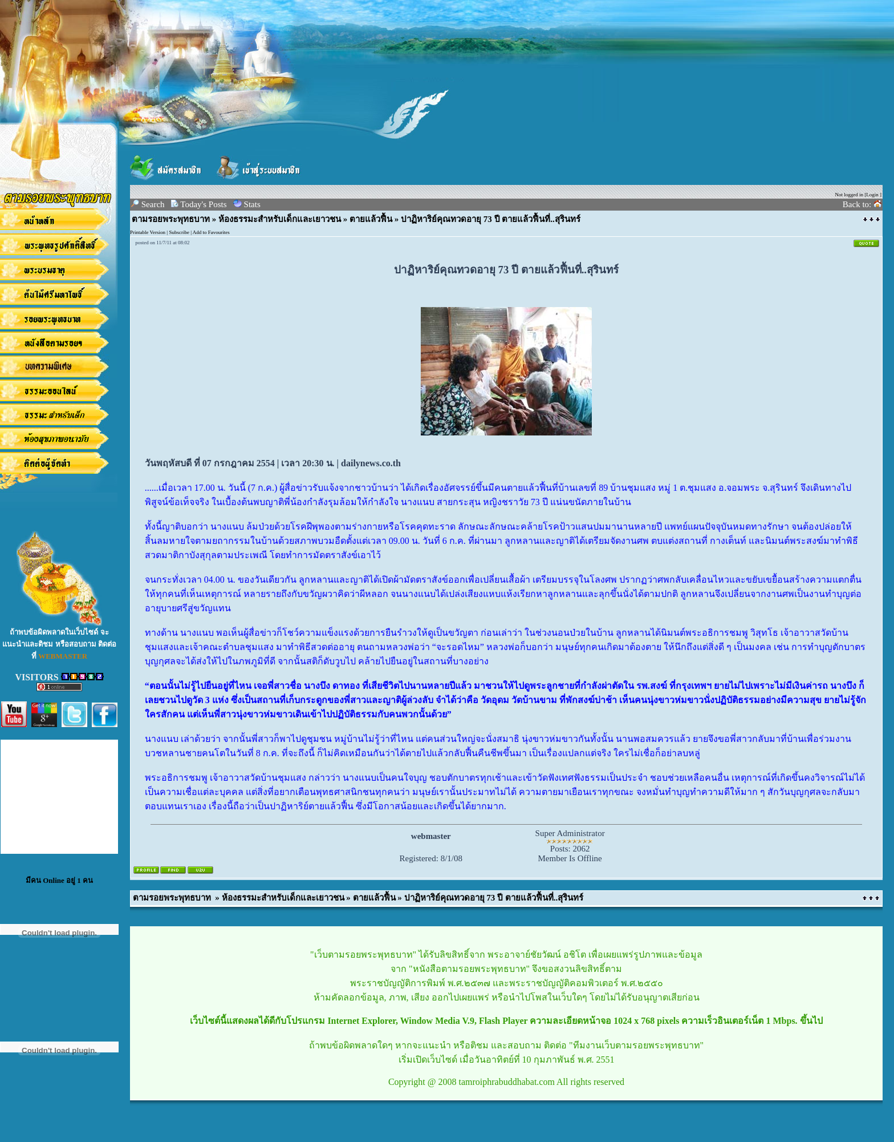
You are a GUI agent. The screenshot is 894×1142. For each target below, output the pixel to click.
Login (872, 194)
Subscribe (179, 232)
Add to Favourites (211, 232)
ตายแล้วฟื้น (371, 219)
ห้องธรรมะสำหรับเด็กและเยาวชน (279, 219)
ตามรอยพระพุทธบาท (171, 219)
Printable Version (147, 232)
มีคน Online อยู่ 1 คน (59, 880)
